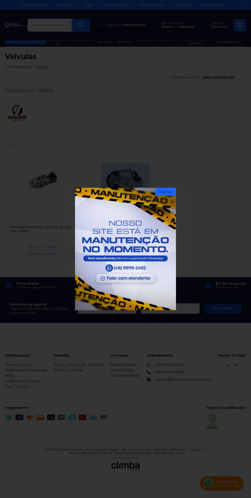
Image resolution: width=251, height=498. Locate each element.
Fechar (165, 191)
